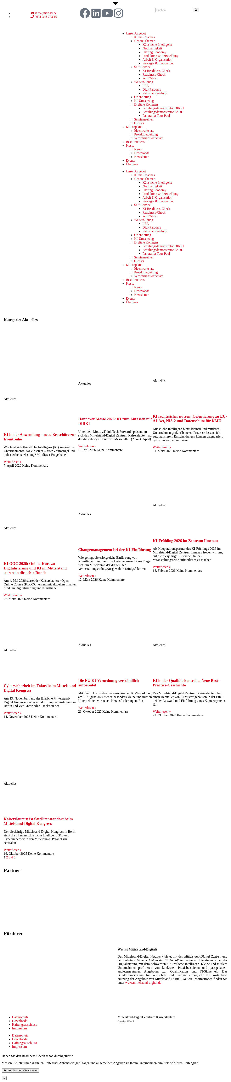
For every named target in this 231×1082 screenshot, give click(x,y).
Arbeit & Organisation (157, 59)
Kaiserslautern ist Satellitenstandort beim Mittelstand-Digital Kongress (38, 821)
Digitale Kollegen (146, 104)
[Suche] (196, 10)
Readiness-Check (153, 74)
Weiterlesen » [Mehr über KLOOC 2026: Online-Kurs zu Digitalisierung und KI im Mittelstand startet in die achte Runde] (13, 595)
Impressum (19, 1028)
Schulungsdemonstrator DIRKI (163, 108)
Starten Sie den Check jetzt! (20, 1070)
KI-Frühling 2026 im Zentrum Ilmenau (185, 541)
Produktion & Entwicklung (160, 56)
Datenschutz (20, 1017)
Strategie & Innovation (157, 63)
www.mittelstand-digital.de (143, 982)
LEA (145, 85)
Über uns (132, 164)
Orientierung (142, 97)
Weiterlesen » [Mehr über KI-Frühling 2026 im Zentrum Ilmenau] (162, 567)
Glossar (139, 123)
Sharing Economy (154, 52)
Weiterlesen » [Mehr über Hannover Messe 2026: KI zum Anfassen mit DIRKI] (87, 446)
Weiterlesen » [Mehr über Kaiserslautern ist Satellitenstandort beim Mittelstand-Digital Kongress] (13, 850)
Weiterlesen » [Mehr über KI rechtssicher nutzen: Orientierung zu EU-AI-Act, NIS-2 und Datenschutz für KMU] (162, 447)
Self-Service (142, 67)
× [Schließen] (4, 1078)
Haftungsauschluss (24, 1024)
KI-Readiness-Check (156, 71)
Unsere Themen (144, 41)
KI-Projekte (134, 127)
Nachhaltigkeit (152, 48)
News (138, 149)
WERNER (149, 78)
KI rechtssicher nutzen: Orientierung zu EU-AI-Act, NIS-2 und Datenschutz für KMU (190, 418)
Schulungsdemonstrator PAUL (162, 112)
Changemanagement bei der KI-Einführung (114, 549)
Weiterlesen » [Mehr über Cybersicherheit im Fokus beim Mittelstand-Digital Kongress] (13, 713)
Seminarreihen (143, 119)
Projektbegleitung (146, 134)
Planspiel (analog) (154, 93)
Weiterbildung (143, 82)
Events (130, 160)
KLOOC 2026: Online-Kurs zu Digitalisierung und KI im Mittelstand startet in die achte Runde (35, 568)
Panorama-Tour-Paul (156, 115)
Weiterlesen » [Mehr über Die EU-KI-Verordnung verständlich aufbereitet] (87, 707)
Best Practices (135, 142)
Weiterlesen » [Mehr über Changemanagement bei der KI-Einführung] (87, 576)
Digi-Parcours (151, 89)
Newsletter (141, 157)
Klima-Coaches (144, 37)
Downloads (141, 153)
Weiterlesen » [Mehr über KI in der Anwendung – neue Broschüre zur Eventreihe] (13, 462)
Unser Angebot (136, 33)
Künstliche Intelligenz (157, 44)
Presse (130, 145)
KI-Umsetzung (144, 100)
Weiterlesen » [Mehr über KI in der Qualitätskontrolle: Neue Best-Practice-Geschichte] (162, 711)
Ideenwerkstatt (144, 130)
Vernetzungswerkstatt (148, 138)
